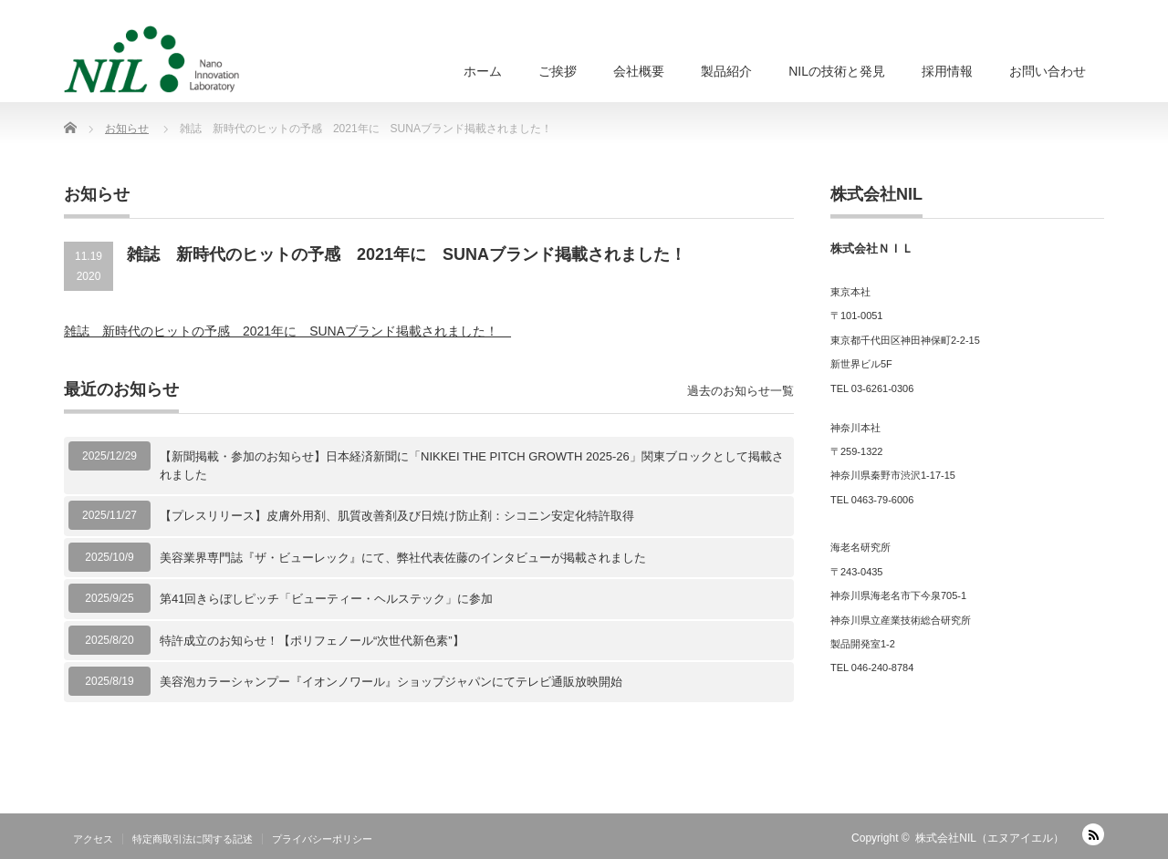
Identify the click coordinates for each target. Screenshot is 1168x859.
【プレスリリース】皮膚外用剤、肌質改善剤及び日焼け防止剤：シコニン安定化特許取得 (397, 516)
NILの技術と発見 (836, 71)
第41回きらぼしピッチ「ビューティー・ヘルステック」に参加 (326, 598)
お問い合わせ (1047, 71)
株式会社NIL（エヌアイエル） (989, 838)
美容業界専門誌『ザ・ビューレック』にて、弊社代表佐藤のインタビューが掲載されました (403, 557)
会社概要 (638, 71)
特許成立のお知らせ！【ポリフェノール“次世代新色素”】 (312, 640)
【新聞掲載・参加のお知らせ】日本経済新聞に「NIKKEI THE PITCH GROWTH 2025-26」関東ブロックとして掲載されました (472, 465)
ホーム (483, 71)
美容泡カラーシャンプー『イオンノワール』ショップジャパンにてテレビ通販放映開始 (391, 681)
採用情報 (947, 71)
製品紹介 (726, 71)
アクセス (93, 838)
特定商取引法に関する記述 (192, 838)
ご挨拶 (557, 71)
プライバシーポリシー (322, 838)
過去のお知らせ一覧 (740, 391)
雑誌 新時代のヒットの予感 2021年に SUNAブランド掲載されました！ (287, 331)
